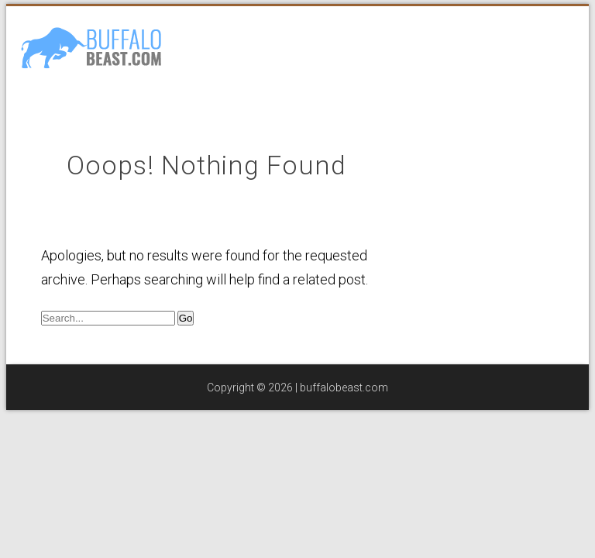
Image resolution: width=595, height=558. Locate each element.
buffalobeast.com (344, 387)
